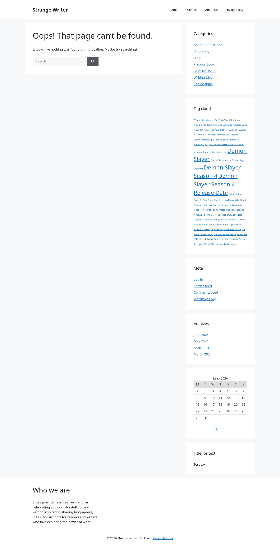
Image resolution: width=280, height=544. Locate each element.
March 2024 (203, 354)
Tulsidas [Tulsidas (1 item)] (209, 239)
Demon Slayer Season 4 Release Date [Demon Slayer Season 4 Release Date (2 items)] (216, 184)
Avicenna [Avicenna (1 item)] (198, 134)
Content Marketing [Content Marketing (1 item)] (218, 152)
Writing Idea (203, 77)
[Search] (93, 61)
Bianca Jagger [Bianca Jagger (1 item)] (219, 139)
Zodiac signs (203, 84)
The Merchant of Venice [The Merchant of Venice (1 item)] (225, 234)
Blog (197, 58)
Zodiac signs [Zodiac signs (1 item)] (230, 244)
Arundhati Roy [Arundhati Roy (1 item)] (221, 130)
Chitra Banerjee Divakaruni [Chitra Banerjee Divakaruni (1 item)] (222, 144)
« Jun (219, 428)
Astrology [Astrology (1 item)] (234, 130)
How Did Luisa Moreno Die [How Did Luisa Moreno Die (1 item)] (227, 200)
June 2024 (201, 334)
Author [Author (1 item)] (242, 130)
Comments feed (206, 292)
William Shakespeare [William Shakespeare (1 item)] (213, 244)
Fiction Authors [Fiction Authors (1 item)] (236, 194)
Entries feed (203, 286)
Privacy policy (234, 10)
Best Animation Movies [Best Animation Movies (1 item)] (214, 134)
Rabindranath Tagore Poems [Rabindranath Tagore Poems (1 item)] (228, 224)
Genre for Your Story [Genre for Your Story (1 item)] (203, 200)
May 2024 (201, 341)
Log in (198, 279)
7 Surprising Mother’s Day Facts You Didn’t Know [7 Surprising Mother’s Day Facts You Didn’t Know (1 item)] (217, 120)
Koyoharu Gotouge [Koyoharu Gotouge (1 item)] (203, 219)
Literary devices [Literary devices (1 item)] (220, 219)
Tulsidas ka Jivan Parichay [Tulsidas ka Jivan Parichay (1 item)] (225, 239)
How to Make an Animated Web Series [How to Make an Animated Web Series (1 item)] (218, 209)
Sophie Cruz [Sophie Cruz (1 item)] (217, 229)
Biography (201, 51)
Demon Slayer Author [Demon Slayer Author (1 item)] (221, 160)
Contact (192, 10)
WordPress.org (205, 299)
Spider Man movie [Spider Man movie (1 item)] (232, 229)
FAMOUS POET (205, 71)
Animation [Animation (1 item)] (218, 125)
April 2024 (201, 348)
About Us (211, 10)
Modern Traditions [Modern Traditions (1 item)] (237, 219)
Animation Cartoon (208, 44)
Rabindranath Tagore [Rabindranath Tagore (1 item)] (204, 224)
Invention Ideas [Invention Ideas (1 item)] (234, 214)
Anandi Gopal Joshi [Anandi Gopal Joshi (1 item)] (203, 125)
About (175, 10)
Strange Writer (50, 9)
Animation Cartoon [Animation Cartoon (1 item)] (232, 125)
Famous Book (204, 64)
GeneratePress (163, 538)
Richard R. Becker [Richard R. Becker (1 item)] (202, 229)
